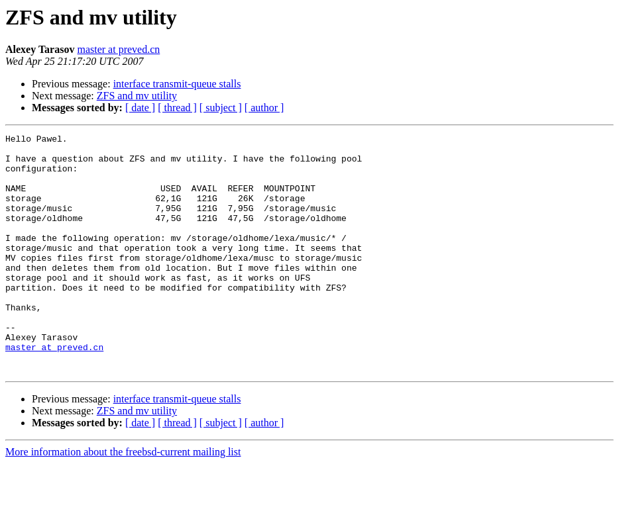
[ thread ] (177, 107)
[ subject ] (220, 107)
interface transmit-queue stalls (177, 83)
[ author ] (264, 107)
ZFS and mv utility (137, 95)
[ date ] (140, 107)
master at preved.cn (118, 49)
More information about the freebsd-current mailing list (123, 499)
